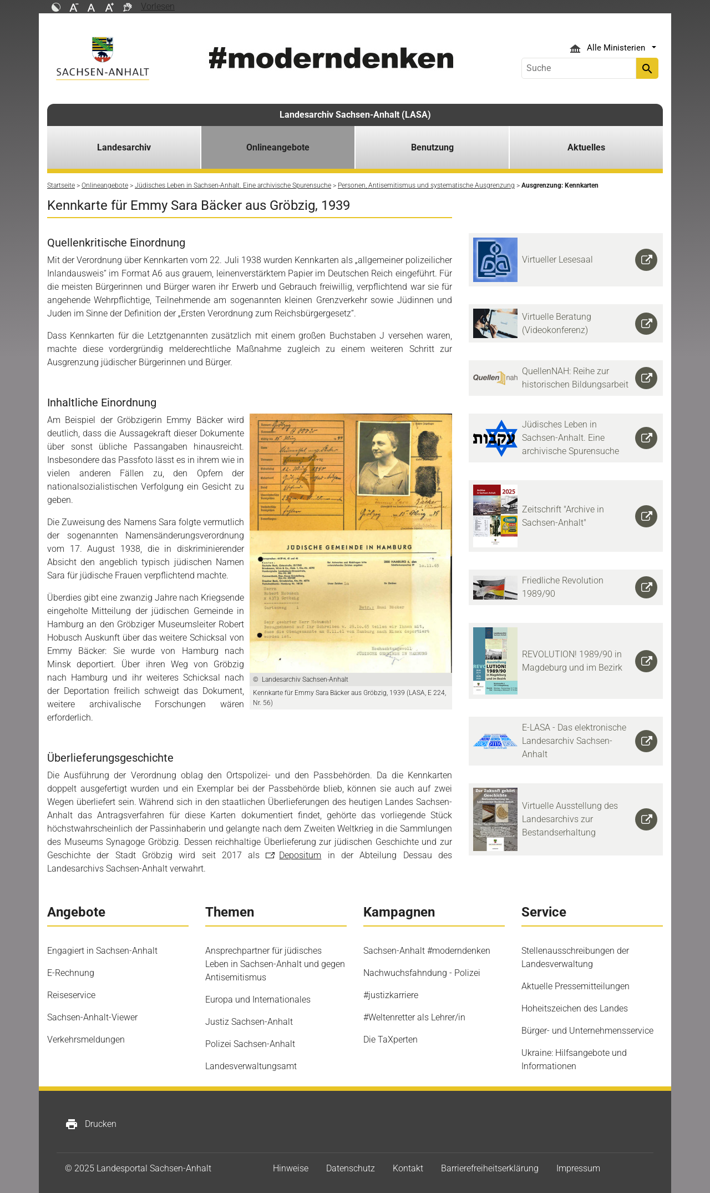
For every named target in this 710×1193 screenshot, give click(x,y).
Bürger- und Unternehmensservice (587, 1030)
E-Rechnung (70, 973)
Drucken (90, 1124)
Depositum (300, 855)
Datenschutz (350, 1168)
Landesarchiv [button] (124, 147)
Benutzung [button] (432, 147)
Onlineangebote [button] (278, 147)
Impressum (578, 1168)
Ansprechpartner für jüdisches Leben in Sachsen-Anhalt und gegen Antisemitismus (275, 964)
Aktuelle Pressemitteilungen (575, 986)
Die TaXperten (390, 1039)
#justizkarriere (390, 995)
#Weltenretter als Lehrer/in (414, 1017)
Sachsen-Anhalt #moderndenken (426, 950)
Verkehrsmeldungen (86, 1039)
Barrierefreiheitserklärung (490, 1168)
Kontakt (408, 1168)
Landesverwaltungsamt (251, 1066)
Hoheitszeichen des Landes (574, 1008)
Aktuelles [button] (586, 147)
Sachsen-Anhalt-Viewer (92, 1017)
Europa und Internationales (258, 999)
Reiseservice (71, 995)
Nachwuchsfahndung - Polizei (421, 973)
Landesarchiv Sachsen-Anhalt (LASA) (355, 114)
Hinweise (290, 1168)
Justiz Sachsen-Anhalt (249, 1021)
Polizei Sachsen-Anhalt (250, 1044)
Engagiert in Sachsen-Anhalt (102, 950)
